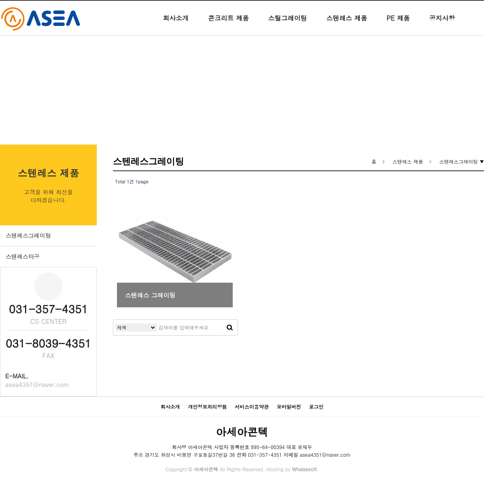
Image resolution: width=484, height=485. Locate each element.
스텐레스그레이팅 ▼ (461, 161)
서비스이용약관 (252, 406)
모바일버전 (289, 406)
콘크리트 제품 (228, 24)
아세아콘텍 (242, 431)
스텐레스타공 (23, 256)
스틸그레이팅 (287, 24)
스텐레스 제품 (346, 24)
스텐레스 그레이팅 (150, 295)
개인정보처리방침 (207, 406)
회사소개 (176, 24)
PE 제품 (398, 24)
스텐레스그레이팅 (28, 235)
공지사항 (442, 24)
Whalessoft (304, 469)
